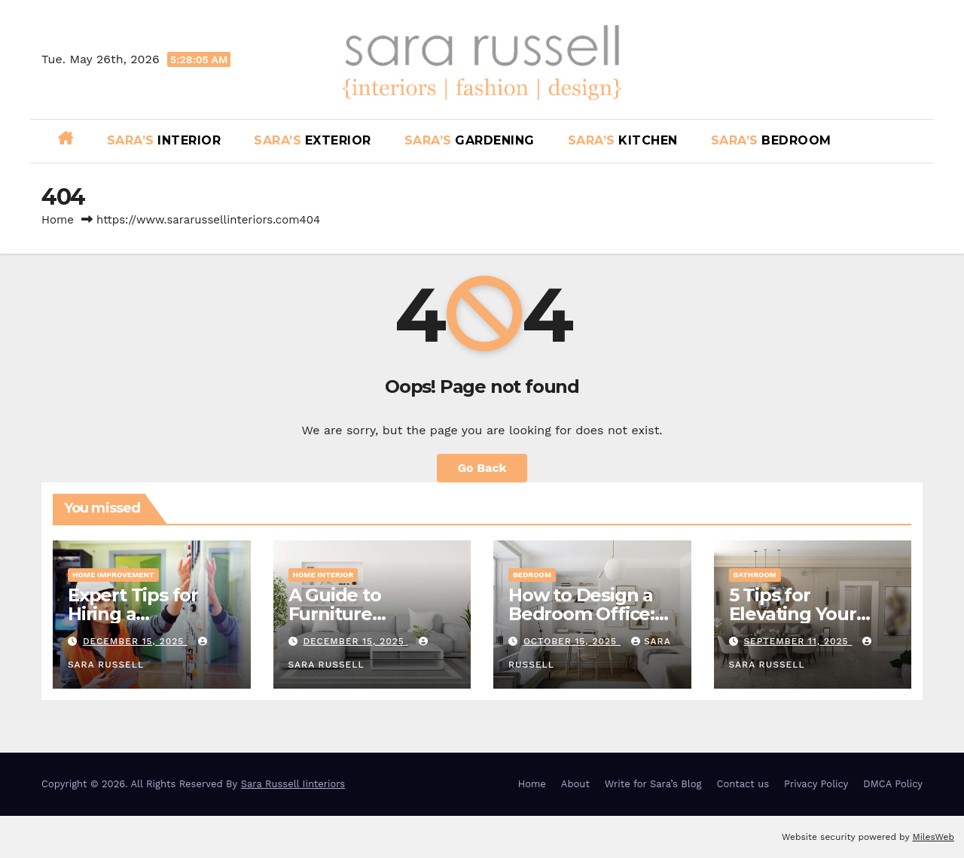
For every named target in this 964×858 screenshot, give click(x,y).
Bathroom (755, 574)
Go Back (482, 468)
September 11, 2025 (797, 641)
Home (57, 220)
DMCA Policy (893, 784)
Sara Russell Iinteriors (293, 784)
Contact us (743, 784)
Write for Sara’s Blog (653, 784)
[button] (917, 140)
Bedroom (532, 574)
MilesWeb (933, 837)
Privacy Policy (816, 784)
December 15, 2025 (135, 641)
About (575, 784)
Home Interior (323, 574)
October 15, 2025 (572, 641)
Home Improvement (113, 574)
